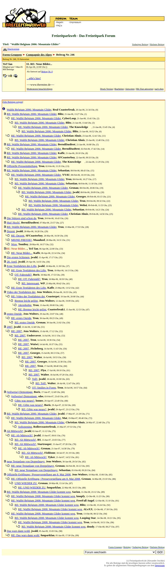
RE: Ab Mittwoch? (21, 435)
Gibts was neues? (24, 400)
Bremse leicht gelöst (26, 300)
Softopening (25, 426)
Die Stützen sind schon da (21, 218)
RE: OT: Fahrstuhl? (29, 279)
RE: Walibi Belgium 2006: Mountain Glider (31, 114)
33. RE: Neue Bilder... (39, 64)
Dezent (11, 231)
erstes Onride (14, 313)
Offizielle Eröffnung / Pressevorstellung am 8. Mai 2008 (38, 474)
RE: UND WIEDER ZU (31, 487)
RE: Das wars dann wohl (25, 535)
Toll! (34, 378)
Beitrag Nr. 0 (47, 71)
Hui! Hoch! (13, 222)
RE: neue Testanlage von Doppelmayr (32, 465)
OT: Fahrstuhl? (23, 274)
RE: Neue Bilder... (21, 253)
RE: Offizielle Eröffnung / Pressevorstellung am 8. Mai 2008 (45, 478)
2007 (9, 326)
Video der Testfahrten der (21, 292)
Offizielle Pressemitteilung (22, 166)
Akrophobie (25, 305)
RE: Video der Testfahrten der (28, 296)
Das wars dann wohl (18, 531)
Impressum (160, 565)
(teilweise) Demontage (19, 392)
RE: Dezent (17, 235)
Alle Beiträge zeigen (12, 102)
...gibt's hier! (34, 78)
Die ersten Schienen (18, 257)
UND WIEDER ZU (26, 483)
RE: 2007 (16, 331)
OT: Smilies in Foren (44, 387)
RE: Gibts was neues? (30, 405)
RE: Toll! (40, 383)
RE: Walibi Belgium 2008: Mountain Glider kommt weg (39, 491)
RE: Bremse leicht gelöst (32, 309)
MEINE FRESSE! (21, 239)
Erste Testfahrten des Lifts (21, 266)
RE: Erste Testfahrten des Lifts (28, 270)
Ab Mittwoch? (15, 431)
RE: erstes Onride (21, 318)
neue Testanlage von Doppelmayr (25, 461)
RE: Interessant (30, 283)
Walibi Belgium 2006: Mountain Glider (29, 109)
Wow (14, 244)
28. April (12, 261)
